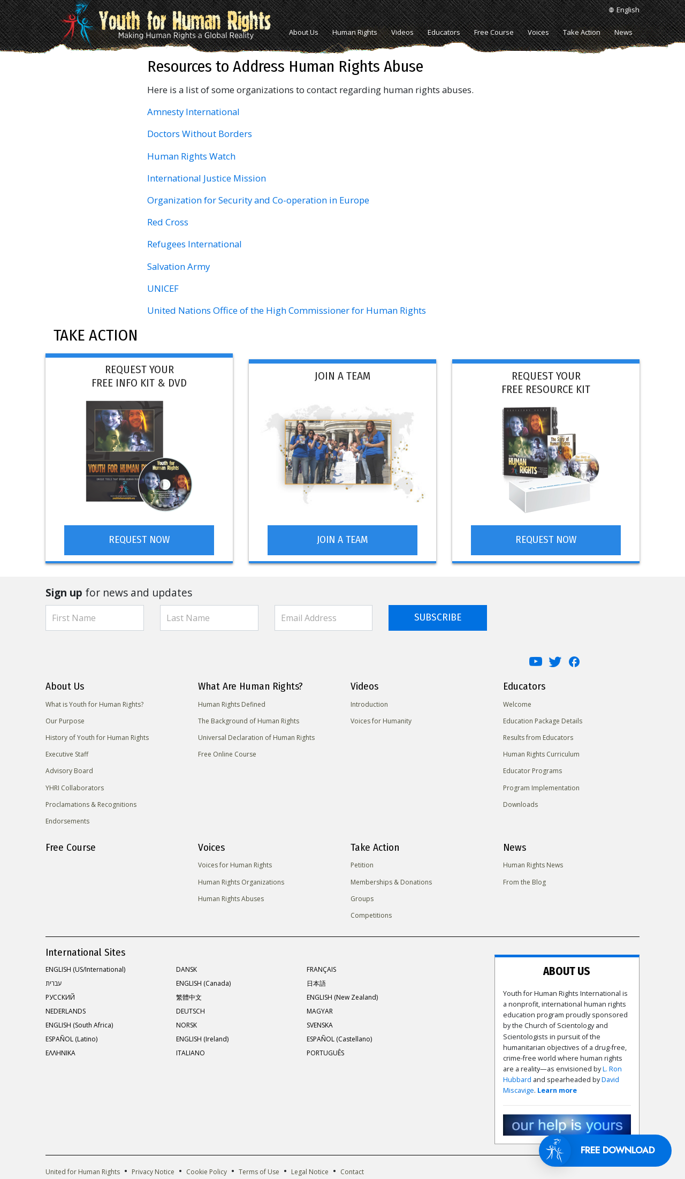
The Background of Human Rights (248, 719)
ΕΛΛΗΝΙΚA (60, 1051)
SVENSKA (320, 1024)
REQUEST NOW (139, 538)
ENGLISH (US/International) (85, 968)
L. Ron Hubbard (579, 1038)
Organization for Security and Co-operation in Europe (258, 200)
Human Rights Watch (191, 156)
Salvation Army (178, 266)
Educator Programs (532, 769)
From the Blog (524, 880)
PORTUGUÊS (325, 1051)
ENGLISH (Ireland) (202, 1037)
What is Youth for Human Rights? (94, 702)
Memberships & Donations (391, 880)
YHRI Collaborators (74, 786)
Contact (352, 1138)
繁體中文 (189, 996)
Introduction (369, 702)
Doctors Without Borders (199, 133)
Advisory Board (69, 769)
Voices (538, 32)
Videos (402, 32)
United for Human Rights (82, 1138)
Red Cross (167, 222)
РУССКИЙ (60, 996)
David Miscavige (535, 1049)
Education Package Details (542, 719)
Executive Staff (66, 753)
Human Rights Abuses (231, 897)
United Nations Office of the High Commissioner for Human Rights (286, 310)
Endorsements (67, 820)
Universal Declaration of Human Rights (256, 736)
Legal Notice (310, 1138)
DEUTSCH (190, 1010)
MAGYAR (320, 1010)
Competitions (371, 914)
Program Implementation (541, 786)
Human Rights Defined (231, 702)
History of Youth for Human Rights (97, 736)
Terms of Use (259, 1138)
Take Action (581, 32)
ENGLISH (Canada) (203, 982)
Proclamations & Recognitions (90, 802)
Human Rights (354, 32)
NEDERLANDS (65, 1010)
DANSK (186, 968)
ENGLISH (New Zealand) (342, 996)
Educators (444, 32)
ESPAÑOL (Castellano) (339, 1037)
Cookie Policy (206, 1138)
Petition (362, 863)
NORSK (186, 1024)
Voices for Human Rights (235, 863)
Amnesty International (193, 111)
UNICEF (163, 288)
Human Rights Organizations (241, 880)
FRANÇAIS (321, 968)
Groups (362, 897)
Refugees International (194, 244)
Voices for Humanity (381, 719)
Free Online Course (227, 753)
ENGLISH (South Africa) (79, 1024)
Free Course (494, 32)
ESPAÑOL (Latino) (71, 1037)
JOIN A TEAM (342, 538)
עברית (53, 982)
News (623, 32)
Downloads (520, 802)
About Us (303, 32)
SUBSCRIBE (437, 616)
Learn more (583, 1049)
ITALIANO (190, 1051)
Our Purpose (65, 719)
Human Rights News (533, 863)
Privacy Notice (153, 1138)
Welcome (517, 702)
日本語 (316, 982)
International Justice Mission (206, 178)
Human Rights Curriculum (541, 753)
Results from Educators (538, 736)
